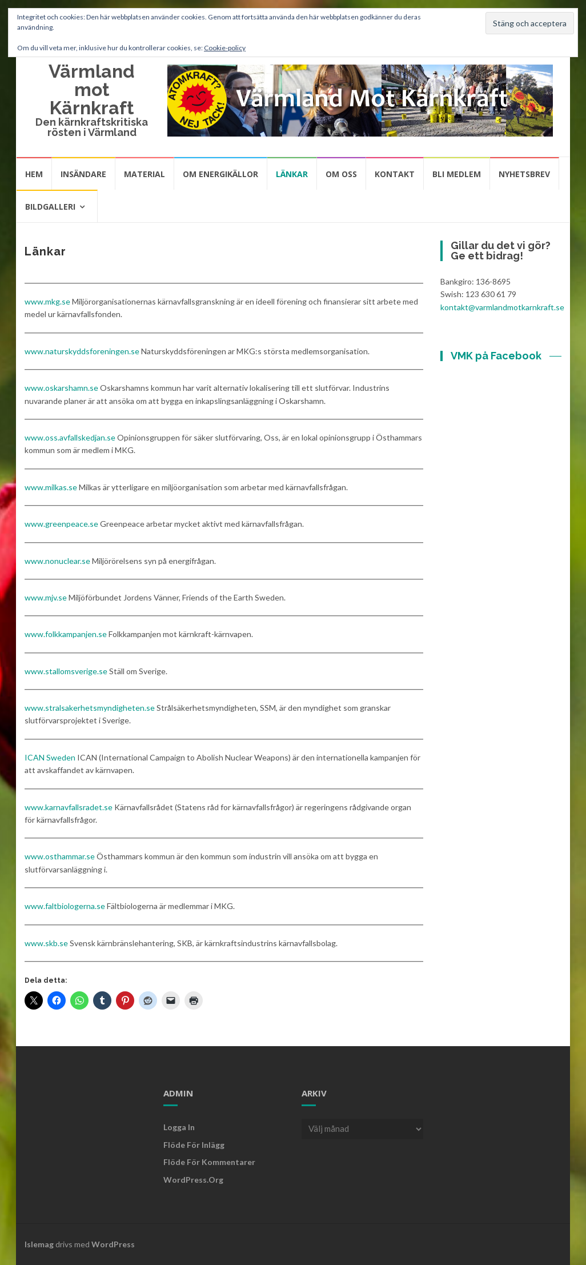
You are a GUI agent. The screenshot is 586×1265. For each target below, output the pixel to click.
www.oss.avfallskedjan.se (70, 437)
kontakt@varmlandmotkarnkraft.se (502, 307)
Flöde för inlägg (193, 1145)
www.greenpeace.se (61, 524)
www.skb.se (46, 943)
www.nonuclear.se (57, 561)
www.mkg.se (47, 301)
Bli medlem (456, 174)
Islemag (39, 1244)
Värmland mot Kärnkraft (92, 89)
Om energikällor (220, 174)
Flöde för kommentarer (209, 1162)
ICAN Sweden (50, 757)
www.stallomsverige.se (66, 671)
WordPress (113, 1244)
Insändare (83, 174)
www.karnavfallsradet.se (69, 807)
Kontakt (395, 174)
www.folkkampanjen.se (66, 634)
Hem (34, 174)
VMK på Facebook (496, 356)
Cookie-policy (225, 47)
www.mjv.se (46, 597)
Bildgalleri (50, 206)
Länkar (292, 174)
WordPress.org (193, 1179)
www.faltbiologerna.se (65, 906)
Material (144, 174)
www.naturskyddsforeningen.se (82, 351)
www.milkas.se (51, 487)
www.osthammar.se (60, 856)
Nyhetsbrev (524, 174)
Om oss (341, 174)
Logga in (179, 1127)
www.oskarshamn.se (61, 388)
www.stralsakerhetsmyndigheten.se (90, 707)
